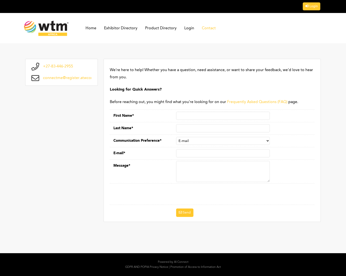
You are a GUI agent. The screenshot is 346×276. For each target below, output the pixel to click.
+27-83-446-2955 (58, 66)
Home (91, 28)
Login (313, 6)
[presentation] (212, 194)
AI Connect (181, 262)
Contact (209, 28)
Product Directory (161, 28)
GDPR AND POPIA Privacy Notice (146, 267)
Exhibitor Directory (120, 28)
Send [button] (187, 212)
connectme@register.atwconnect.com (76, 78)
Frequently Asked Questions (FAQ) (257, 102)
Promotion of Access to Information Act (195, 267)
